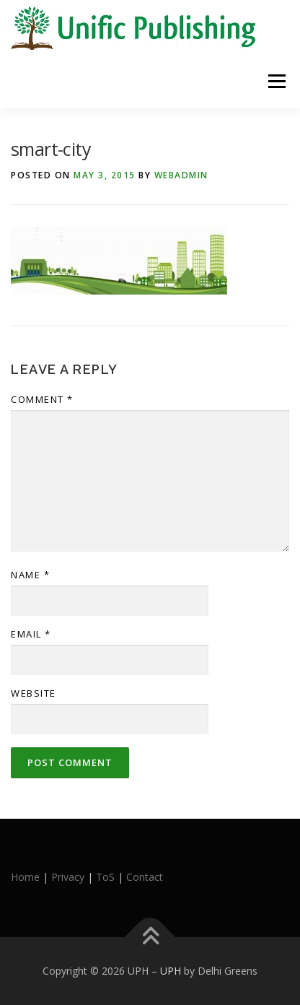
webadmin (181, 175)
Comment (42, 399)
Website (33, 693)
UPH (170, 971)
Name (30, 574)
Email (31, 633)
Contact (144, 877)
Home (25, 877)
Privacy (67, 877)
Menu (276, 81)
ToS (105, 877)
